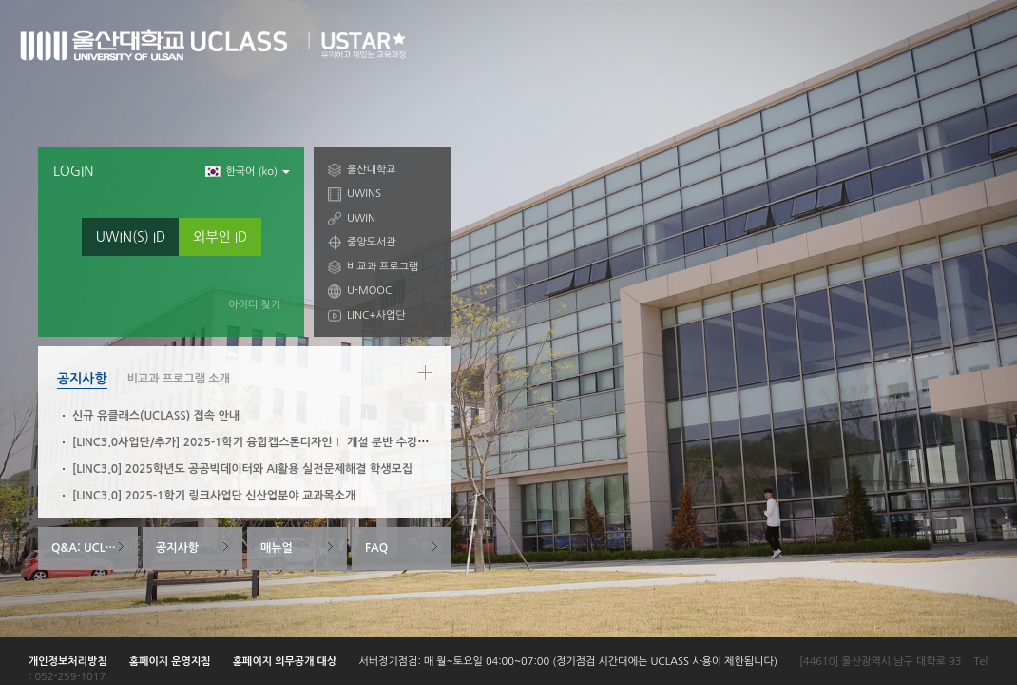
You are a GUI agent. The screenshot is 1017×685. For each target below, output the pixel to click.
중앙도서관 (371, 242)
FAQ (376, 548)
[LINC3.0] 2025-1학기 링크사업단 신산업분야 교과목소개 (213, 495)
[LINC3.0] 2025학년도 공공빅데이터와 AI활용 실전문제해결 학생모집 (242, 469)
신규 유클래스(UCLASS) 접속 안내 (156, 415)
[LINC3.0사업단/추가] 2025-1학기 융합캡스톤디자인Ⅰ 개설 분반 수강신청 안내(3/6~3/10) (297, 442)
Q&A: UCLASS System (94, 548)
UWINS (364, 193)
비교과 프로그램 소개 (178, 378)
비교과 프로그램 (382, 267)
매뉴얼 (276, 548)
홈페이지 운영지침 (170, 661)
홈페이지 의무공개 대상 (285, 661)
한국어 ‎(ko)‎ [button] (247, 171)
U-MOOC (369, 290)
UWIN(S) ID (130, 237)
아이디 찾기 (254, 305)
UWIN (361, 218)
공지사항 (82, 378)
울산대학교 (371, 170)
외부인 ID (220, 237)
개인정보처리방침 (68, 661)
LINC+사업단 (376, 315)
